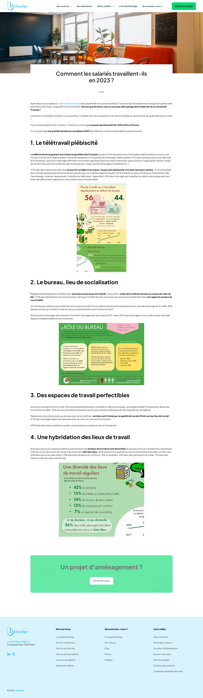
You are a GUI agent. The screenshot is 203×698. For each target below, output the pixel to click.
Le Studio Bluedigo (128, 6)
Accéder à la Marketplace (165, 648)
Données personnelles (164, 665)
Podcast (109, 659)
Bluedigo (20, 690)
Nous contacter (160, 637)
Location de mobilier (66, 659)
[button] (64, 6)
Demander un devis (162, 642)
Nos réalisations (84, 6)
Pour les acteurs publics (67, 654)
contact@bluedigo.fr (18, 641)
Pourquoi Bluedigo (113, 637)
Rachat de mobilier (65, 665)
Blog (107, 648)
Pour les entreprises (65, 642)
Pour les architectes (65, 648)
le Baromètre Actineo (69, 103)
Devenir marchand (162, 654)
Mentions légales (161, 659)
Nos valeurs (110, 642)
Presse (108, 654)
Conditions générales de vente (168, 671)
